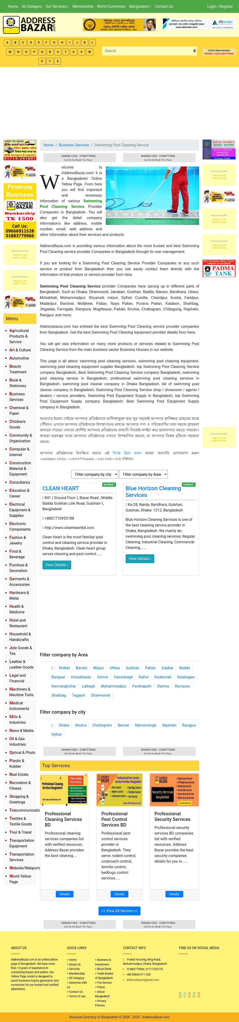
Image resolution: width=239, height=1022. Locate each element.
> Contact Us (75, 991)
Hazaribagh (123, 677)
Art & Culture (20, 350)
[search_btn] (194, 51)
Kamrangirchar (64, 686)
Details (65, 894)
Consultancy (19, 482)
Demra (102, 677)
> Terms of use (76, 996)
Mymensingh (145, 725)
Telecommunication (26, 810)
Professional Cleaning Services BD (63, 819)
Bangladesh (140, 6)
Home (13, 6)
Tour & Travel (20, 832)
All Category (32, 6)
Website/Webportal (25, 868)
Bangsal (58, 677)
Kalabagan (186, 677)
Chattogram (102, 725)
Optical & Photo (22, 752)
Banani (81, 668)
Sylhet (57, 734)
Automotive (19, 358)
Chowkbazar (81, 677)
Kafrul (144, 677)
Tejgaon (78, 695)
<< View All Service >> (119, 911)
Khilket (64, 668)
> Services (73, 969)
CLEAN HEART (60, 488)
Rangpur (189, 725)
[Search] (147, 51)
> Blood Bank (103, 969)
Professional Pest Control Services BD (114, 819)
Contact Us (164, 6)
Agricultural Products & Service (19, 336)
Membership (83, 6)
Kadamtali (163, 677)
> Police (100, 987)
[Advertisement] (119, 102)
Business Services (74, 145)
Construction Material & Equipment (20, 468)
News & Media (21, 730)
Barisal (123, 725)
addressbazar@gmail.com (142, 980)
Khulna (80, 725)
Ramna (163, 686)
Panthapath (141, 686)
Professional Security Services (173, 816)
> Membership (76, 973)
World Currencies (111, 6)
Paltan (150, 668)
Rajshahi (169, 725)
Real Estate (18, 774)
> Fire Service (103, 982)
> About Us (74, 964)
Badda (184, 668)
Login (211, 6)
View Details (57, 565)
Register (226, 6)
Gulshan (132, 668)
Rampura (182, 686)
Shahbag (59, 695)
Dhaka (64, 725)
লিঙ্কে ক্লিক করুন (127, 453)
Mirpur (98, 668)
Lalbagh (88, 686)
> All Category (75, 978)
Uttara (115, 668)
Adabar (167, 668)
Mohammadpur (114, 686)
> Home (72, 959)
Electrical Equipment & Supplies (19, 510)
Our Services (57, 6)
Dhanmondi (100, 695)
